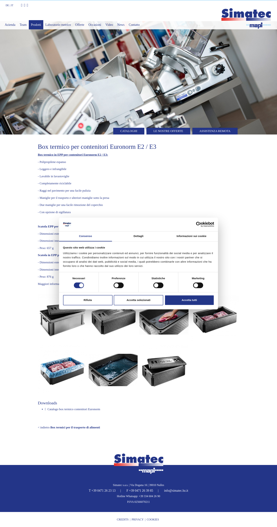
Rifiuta (88, 299)
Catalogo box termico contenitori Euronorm (72, 409)
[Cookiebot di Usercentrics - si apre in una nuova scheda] (198, 224)
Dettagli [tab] (138, 236)
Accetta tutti (189, 299)
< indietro (69, 427)
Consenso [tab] (85, 236)
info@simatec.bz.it (176, 490)
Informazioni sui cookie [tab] (192, 236)
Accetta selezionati (138, 299)
